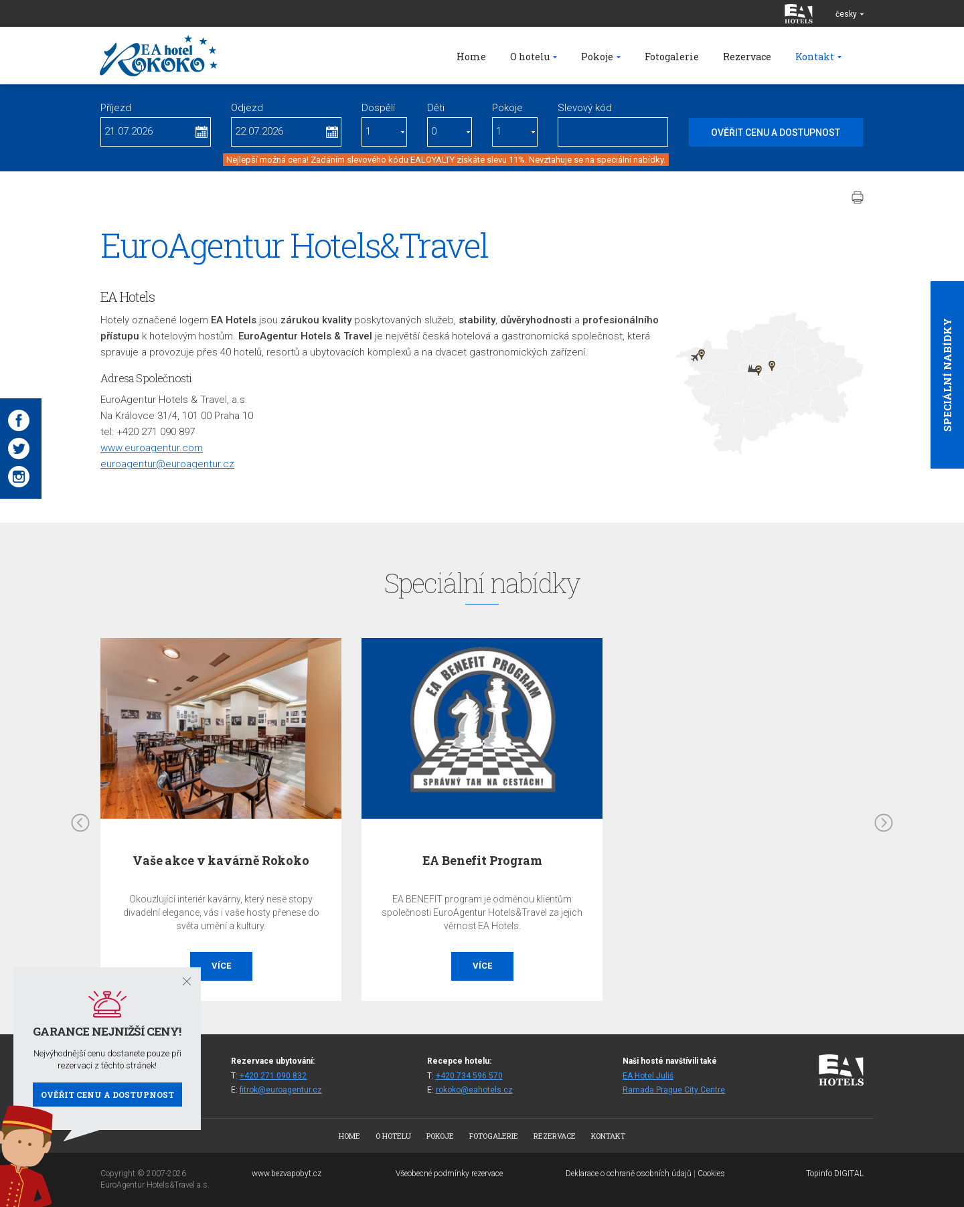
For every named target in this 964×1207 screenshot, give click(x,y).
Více (221, 966)
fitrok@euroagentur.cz (281, 1090)
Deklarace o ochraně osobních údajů (629, 1173)
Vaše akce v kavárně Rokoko (221, 860)
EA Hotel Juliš (648, 1075)
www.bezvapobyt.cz (286, 1173)
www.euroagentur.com (151, 448)
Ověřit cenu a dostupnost (107, 1094)
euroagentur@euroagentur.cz (167, 464)
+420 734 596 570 (469, 1075)
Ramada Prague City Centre (674, 1090)
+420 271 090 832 (273, 1075)
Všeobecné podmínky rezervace (449, 1173)
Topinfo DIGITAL (835, 1173)
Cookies (711, 1173)
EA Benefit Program (482, 860)
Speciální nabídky (947, 375)
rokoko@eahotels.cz (474, 1090)
